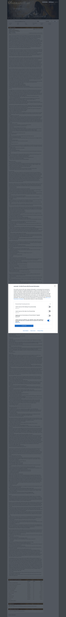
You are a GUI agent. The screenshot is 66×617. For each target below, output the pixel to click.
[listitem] (33, 304)
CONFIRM (24, 325)
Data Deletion (25, 330)
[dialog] (33, 308)
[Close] (55, 286)
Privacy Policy (40, 330)
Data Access (32, 330)
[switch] (49, 307)
